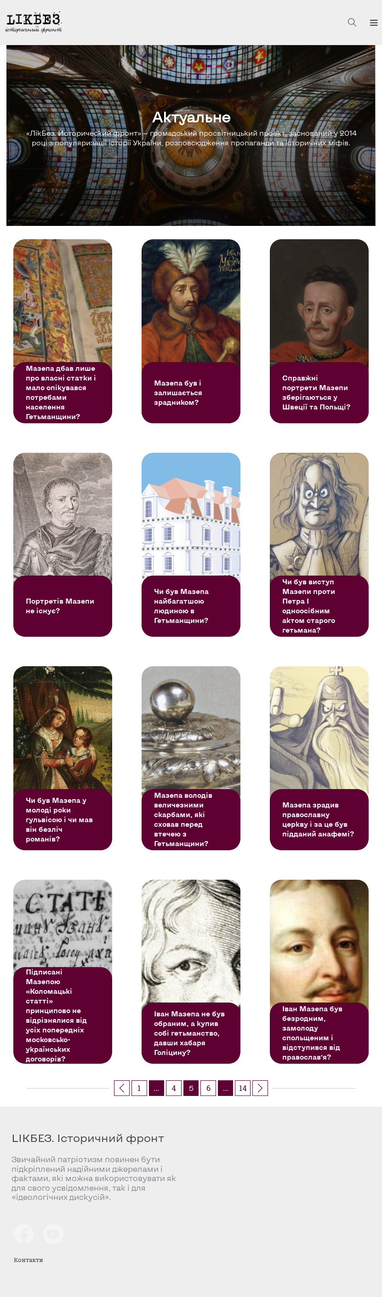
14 (243, 1088)
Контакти (28, 1260)
